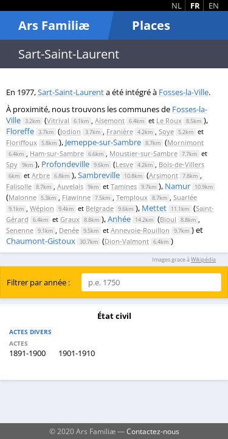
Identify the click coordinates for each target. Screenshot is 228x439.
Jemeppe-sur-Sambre (103, 142)
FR (195, 5)
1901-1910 (76, 353)
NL (176, 5)
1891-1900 (27, 353)
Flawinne (76, 197)
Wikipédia (203, 259)
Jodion (70, 131)
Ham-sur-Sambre (57, 153)
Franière (119, 131)
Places (151, 25)
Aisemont (110, 120)
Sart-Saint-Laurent (71, 92)
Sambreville (99, 175)
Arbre (41, 175)
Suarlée (185, 197)
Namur (177, 185)
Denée (69, 230)
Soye (166, 131)
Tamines (124, 186)
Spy (12, 164)
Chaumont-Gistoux (40, 240)
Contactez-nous (152, 431)
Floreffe (20, 131)
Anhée (119, 218)
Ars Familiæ (53, 25)
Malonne (22, 197)
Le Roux (169, 120)
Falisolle (19, 186)
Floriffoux (21, 142)
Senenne (19, 230)
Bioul (168, 219)
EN (214, 5)
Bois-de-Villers (181, 164)
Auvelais (70, 186)
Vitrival (58, 120)
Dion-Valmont (127, 241)
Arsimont (163, 175)
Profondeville (65, 164)
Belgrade (100, 208)
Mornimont (185, 142)
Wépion (42, 208)
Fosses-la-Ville (184, 92)
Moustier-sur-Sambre (143, 153)
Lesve (124, 164)
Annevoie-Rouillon (140, 230)
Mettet (154, 207)
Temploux (132, 197)
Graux (70, 219)
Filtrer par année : (38, 282)
